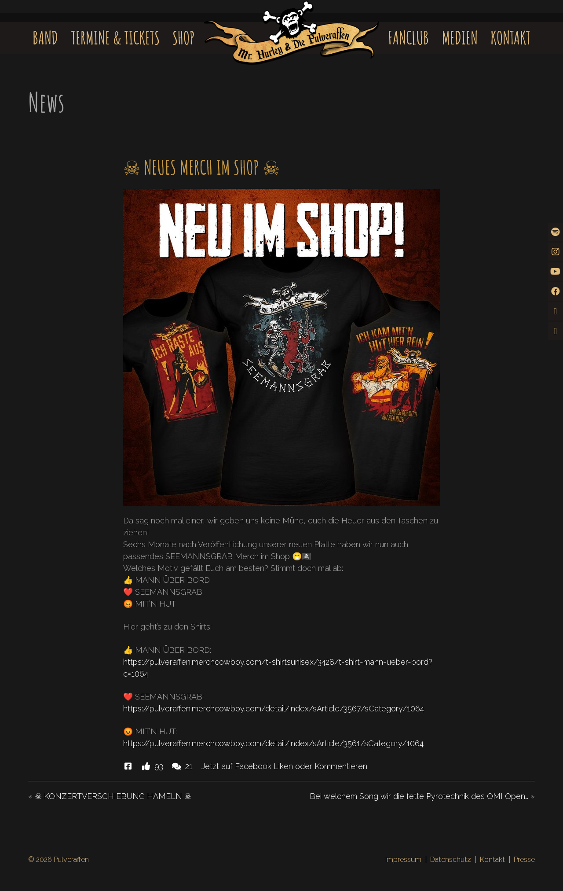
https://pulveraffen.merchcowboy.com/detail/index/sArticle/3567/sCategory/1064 (273, 708)
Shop (183, 37)
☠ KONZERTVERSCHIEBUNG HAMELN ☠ (113, 796)
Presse (524, 859)
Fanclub (408, 37)
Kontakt (510, 37)
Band (45, 37)
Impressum (403, 859)
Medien (460, 37)
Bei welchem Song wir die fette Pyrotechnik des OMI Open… (419, 796)
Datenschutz (450, 859)
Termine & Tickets (115, 37)
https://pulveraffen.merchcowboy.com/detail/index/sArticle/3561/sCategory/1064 (273, 743)
